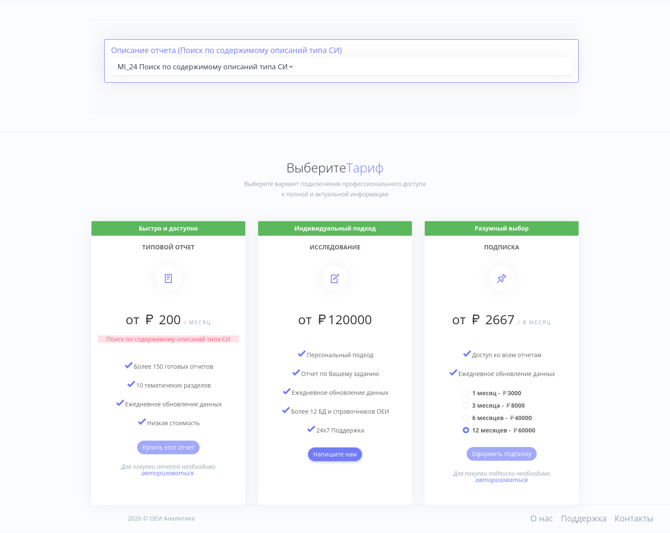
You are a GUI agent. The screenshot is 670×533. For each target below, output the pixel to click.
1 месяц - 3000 (496, 393)
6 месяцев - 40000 (502, 418)
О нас (541, 518)
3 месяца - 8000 (498, 405)
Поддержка (584, 518)
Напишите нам (335, 454)
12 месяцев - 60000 (503, 430)
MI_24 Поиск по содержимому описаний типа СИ (206, 66)
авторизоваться (167, 472)
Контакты (633, 518)
